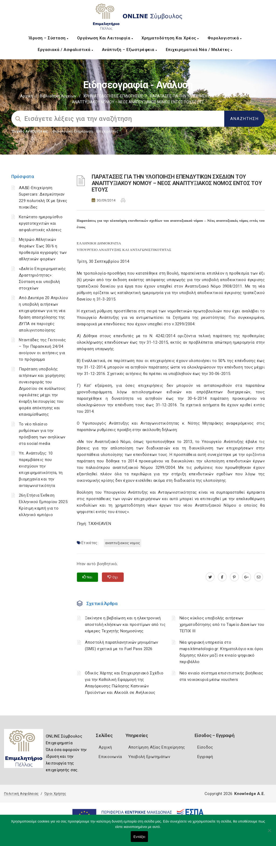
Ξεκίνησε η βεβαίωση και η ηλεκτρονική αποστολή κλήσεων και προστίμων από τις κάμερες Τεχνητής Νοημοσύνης (125, 624)
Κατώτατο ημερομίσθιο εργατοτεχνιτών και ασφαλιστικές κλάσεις (41, 223)
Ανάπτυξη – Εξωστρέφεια (129, 49)
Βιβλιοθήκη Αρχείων (58, 96)
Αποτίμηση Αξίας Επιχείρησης (156, 747)
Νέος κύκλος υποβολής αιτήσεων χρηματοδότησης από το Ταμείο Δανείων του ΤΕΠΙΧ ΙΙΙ (222, 624)
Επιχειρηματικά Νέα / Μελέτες (199, 49)
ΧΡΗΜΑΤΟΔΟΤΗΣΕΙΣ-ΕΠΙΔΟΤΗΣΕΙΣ (113, 96)
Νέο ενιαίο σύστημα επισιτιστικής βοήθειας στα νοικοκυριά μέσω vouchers (221, 676)
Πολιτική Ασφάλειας (21, 794)
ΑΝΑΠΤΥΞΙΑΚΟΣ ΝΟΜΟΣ (122, 543)
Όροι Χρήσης (55, 794)
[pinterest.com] (234, 577)
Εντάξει (139, 837)
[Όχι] (269, 833)
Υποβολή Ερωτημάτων (149, 756)
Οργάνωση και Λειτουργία (105, 38)
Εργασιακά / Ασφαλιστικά (65, 49)
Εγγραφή (205, 756)
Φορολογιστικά (225, 38)
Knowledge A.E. (249, 793)
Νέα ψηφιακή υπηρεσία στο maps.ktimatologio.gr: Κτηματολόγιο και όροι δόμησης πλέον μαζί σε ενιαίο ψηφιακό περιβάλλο (221, 652)
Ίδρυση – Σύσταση (48, 38)
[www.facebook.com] (222, 577)
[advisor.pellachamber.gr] (259, 577)
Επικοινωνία (110, 756)
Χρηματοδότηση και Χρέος (170, 38)
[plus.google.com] (246, 577)
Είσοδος (205, 747)
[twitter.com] (210, 577)
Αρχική (26, 96)
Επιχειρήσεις (107, 131)
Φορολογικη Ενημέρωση (72, 131)
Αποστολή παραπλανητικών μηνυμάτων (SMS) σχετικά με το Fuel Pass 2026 (121, 645)
